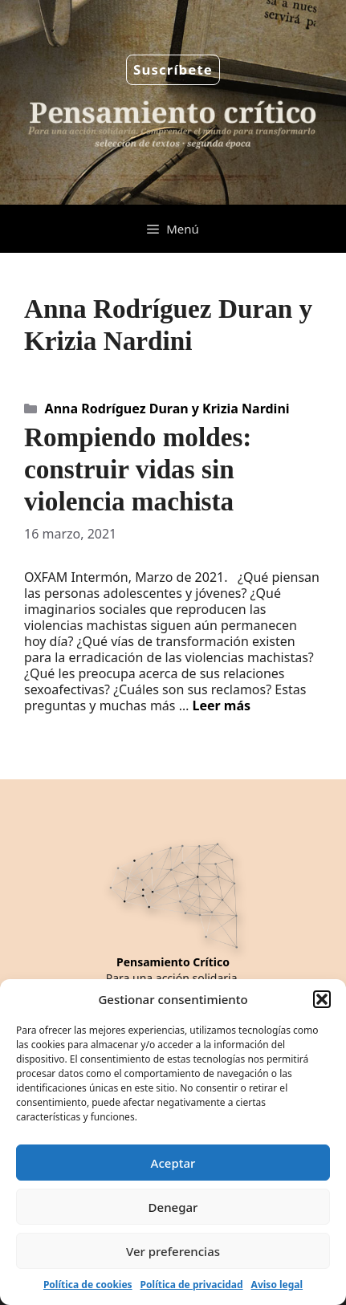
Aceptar (173, 1163)
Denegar (173, 1207)
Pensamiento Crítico (173, 962)
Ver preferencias (173, 1251)
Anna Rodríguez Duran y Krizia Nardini (167, 408)
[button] (322, 999)
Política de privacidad (191, 1284)
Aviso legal (277, 1284)
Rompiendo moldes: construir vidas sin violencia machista (137, 469)
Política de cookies (87, 1284)
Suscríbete (173, 69)
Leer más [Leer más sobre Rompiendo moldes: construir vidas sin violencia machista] (221, 705)
